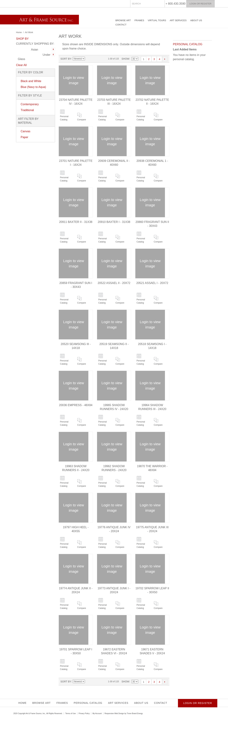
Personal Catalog (64, 118)
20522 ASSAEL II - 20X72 (114, 283)
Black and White (31, 81)
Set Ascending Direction (87, 58)
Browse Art (123, 20)
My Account (97, 713)
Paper (24, 137)
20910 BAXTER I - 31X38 (114, 221)
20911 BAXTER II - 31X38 (75, 221)
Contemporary (30, 104)
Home (19, 32)
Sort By (65, 58)
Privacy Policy (84, 713)
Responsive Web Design (114, 713)
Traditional (27, 110)
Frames (139, 20)
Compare (81, 119)
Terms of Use (70, 713)
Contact (120, 24)
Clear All (21, 65)
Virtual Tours (157, 20)
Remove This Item (53, 49)
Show (125, 58)
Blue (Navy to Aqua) (33, 86)
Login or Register (200, 3)
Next (164, 59)
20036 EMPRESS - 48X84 (75, 405)
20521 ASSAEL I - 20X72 (152, 283)
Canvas (25, 131)
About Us (196, 20)
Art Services (178, 20)
